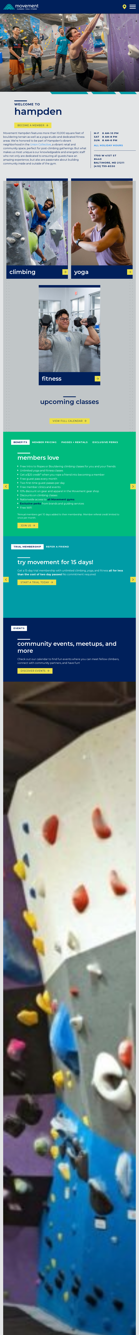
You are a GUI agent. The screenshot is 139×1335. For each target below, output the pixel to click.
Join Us (26, 530)
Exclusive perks (30, 508)
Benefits (20, 447)
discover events (33, 676)
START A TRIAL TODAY (35, 587)
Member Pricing (44, 447)
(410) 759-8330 (104, 166)
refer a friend (57, 551)
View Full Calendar (68, 426)
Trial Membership (27, 551)
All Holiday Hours (108, 145)
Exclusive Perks (105, 447)
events (19, 633)
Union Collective (40, 144)
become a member (30, 125)
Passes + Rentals (74, 447)
